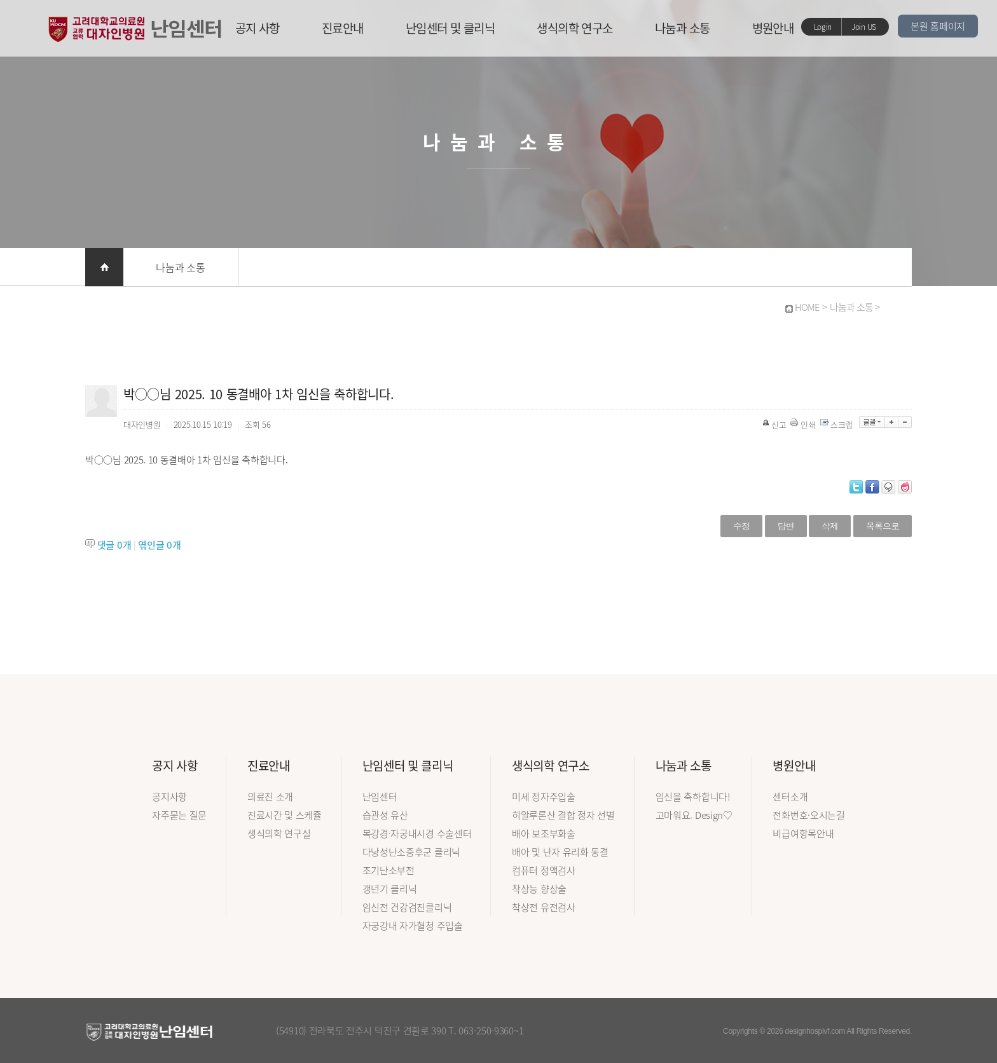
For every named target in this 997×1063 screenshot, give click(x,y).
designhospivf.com (815, 1031)
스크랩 (837, 424)
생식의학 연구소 (575, 28)
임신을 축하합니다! (693, 797)
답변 (786, 525)
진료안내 (343, 28)
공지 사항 (257, 28)
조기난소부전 (388, 870)
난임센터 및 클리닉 (450, 28)
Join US (863, 26)
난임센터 (379, 797)
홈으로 (104, 267)
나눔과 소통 (682, 28)
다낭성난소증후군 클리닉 (411, 852)
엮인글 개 (159, 545)
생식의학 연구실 (279, 833)
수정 (741, 525)
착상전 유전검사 (543, 907)
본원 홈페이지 (938, 26)
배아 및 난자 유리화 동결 (560, 852)
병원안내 (773, 28)
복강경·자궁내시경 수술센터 (417, 833)
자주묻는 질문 (179, 815)
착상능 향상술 (539, 889)
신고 (775, 424)
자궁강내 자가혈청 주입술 (412, 926)
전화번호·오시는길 (808, 815)
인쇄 (803, 424)
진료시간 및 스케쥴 (284, 815)
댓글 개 (114, 545)
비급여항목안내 (803, 833)
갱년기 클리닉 (389, 889)
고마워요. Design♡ (694, 815)
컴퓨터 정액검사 (543, 870)
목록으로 (882, 525)
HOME (807, 307)
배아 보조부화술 (543, 833)
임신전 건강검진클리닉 (407, 907)
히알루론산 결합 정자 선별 (563, 815)
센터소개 (790, 797)
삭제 (830, 525)
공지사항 (169, 797)
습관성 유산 (385, 815)
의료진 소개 (270, 797)
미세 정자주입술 (543, 797)
